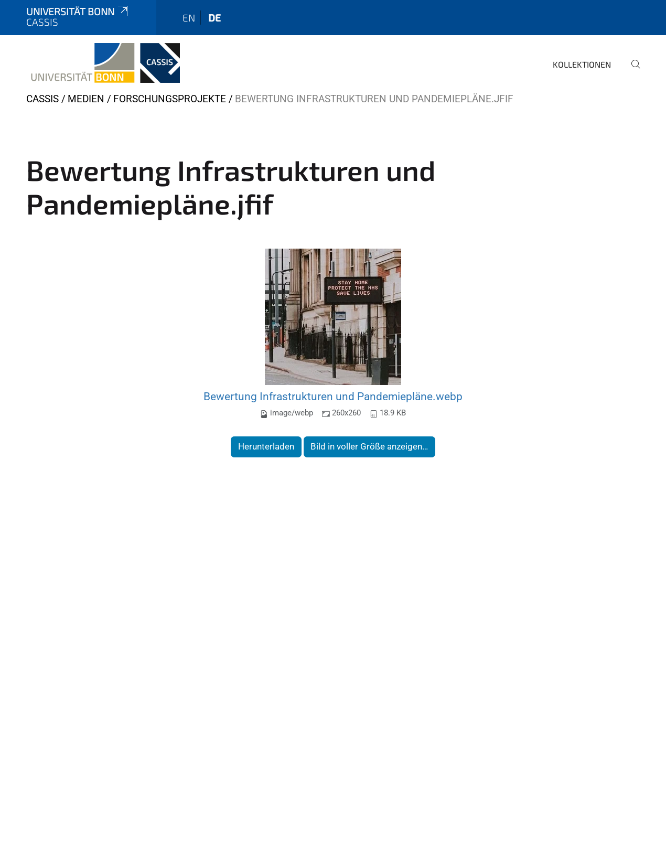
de (214, 18)
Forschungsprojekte (169, 99)
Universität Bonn (78, 11)
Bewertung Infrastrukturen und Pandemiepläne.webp (333, 396)
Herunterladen (266, 446)
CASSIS (42, 99)
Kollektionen (582, 64)
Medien (86, 99)
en (188, 18)
